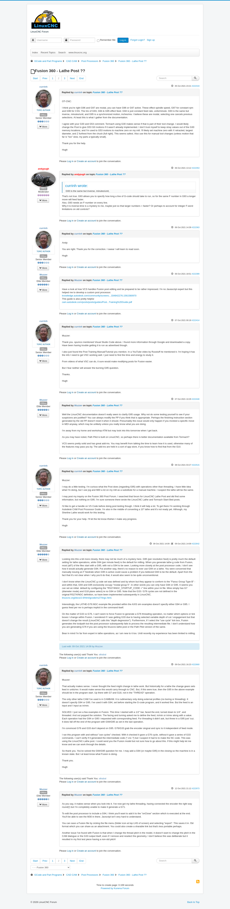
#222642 (195, 544)
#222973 (195, 788)
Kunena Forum (121, 888)
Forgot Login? (138, 40)
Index (35, 52)
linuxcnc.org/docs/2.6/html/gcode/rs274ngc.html (86, 597)
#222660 (195, 664)
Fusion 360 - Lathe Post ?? (107, 92)
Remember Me (108, 40)
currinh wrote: (76, 186)
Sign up (151, 40)
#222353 (195, 168)
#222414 (195, 320)
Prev (44, 78)
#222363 (195, 227)
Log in (123, 40)
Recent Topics (48, 52)
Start (35, 78)
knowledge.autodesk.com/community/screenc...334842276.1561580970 (99, 295)
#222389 (195, 274)
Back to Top (193, 902)
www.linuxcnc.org (77, 52)
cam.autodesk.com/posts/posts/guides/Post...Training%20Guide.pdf (97, 302)
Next (72, 78)
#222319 (195, 86)
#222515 (195, 465)
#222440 (195, 399)
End (81, 78)
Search (62, 52)
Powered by (107, 888)
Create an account (86, 161)
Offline (43, 115)
